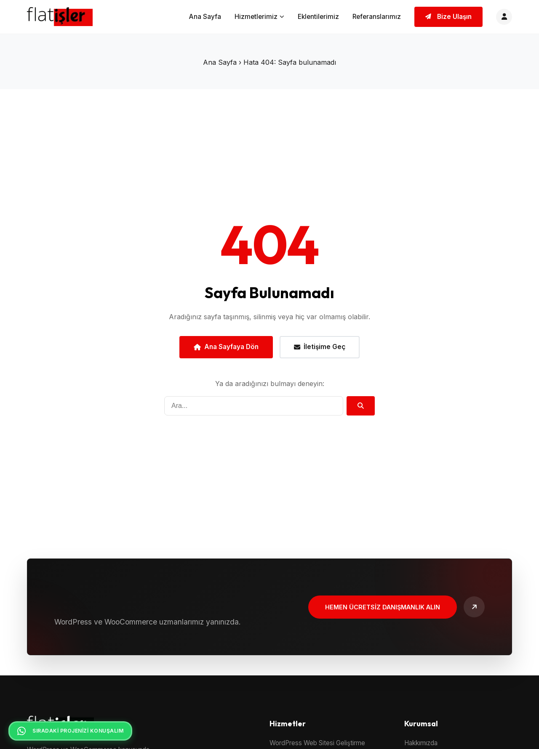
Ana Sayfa (205, 17)
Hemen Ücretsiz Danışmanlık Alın (382, 607)
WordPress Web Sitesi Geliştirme (317, 743)
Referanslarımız (376, 17)
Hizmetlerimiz (259, 17)
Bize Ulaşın (448, 17)
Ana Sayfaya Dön (226, 347)
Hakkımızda (421, 743)
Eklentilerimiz (318, 17)
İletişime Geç (319, 347)
